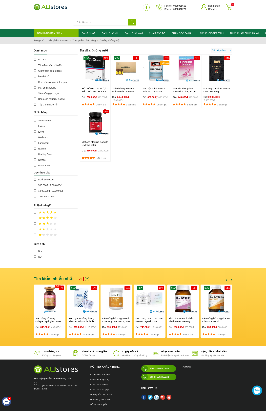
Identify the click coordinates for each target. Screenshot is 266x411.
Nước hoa (38, 398)
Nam (40, 237)
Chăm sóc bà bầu (51, 398)
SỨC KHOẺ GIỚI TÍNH (211, 19)
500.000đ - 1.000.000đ (50, 171)
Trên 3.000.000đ (46, 182)
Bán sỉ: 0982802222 (155, 362)
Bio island (43, 123)
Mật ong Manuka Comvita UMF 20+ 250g (216, 76)
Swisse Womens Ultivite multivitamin (155, 398)
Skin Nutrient (45, 106)
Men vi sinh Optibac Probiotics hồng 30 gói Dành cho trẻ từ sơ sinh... (186, 77)
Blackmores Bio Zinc (109, 398)
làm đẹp (122, 398)
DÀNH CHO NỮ (110, 19)
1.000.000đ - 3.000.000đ (51, 176)
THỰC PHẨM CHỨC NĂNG (244, 19)
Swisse (42, 145)
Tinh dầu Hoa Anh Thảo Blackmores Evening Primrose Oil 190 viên (181, 307)
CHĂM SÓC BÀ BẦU (182, 19)
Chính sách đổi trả (99, 370)
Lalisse (42, 112)
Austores (187, 352)
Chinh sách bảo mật (100, 360)
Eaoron (42, 134)
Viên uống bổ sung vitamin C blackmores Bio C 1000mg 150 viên (216, 307)
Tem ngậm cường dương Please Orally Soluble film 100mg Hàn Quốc (82, 307)
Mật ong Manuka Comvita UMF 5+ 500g (95, 129)
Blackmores (44, 151)
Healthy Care (45, 140)
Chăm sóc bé (66, 398)
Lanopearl (43, 128)
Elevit (41, 117)
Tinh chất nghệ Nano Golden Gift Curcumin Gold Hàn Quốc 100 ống (125, 77)
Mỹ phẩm (94, 398)
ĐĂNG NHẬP (88, 19)
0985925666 (179, 5)
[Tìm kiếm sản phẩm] (105, 7)
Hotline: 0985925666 (155, 354)
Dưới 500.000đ (46, 165)
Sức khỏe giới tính (81, 398)
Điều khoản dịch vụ (99, 365)
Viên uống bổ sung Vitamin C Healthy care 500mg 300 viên (116, 307)
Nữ (39, 242)
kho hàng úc (132, 398)
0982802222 (179, 9)
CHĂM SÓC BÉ (157, 19)
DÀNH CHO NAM (134, 19)
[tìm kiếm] (132, 7)
